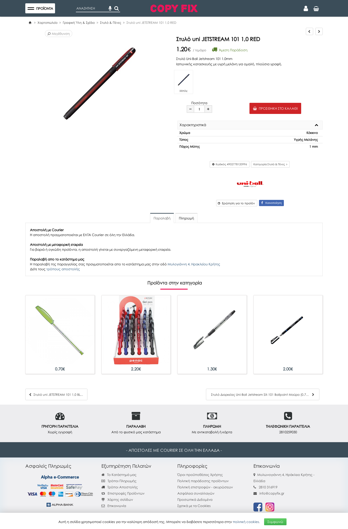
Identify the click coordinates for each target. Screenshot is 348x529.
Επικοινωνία (116, 506)
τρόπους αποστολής (63, 269)
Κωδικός (229, 164)
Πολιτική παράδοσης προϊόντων (203, 481)
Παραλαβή (162, 218)
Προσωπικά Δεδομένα (194, 499)
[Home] (30, 22)
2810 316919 (268, 487)
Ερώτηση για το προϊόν (236, 203)
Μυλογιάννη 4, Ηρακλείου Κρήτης (194, 264)
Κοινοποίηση (271, 203)
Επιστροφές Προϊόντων (122, 493)
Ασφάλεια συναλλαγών (195, 493)
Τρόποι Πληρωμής (118, 481)
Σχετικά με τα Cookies (194, 506)
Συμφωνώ (275, 522)
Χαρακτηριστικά (193, 125)
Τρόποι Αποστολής (119, 487)
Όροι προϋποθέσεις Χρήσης (200, 475)
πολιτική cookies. (246, 522)
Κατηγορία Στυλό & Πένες (270, 164)
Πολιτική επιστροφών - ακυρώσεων (205, 487)
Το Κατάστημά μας (118, 475)
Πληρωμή (186, 218)
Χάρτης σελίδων (117, 499)
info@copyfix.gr (268, 493)
